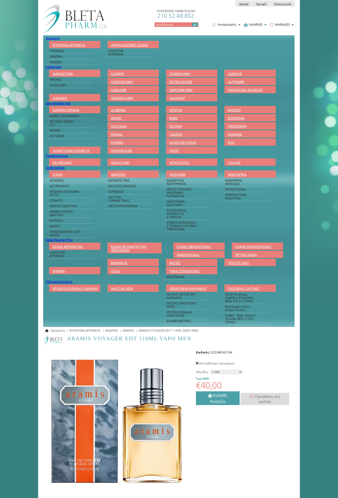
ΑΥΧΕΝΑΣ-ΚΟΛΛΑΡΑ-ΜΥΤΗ (65, 193)
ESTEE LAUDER (181, 82)
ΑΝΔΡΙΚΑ (56, 56)
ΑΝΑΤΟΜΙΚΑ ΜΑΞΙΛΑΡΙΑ (176, 203)
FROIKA (116, 134)
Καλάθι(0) (253, 25)
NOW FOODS (179, 162)
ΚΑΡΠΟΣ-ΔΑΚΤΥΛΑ (63, 206)
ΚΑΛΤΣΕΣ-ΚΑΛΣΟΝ (122, 186)
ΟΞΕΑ (115, 271)
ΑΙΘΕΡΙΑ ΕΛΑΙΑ (188, 254)
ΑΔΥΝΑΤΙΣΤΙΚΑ (118, 180)
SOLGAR (234, 162)
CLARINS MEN (180, 73)
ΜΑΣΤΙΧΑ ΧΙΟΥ (122, 288)
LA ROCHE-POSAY (183, 142)
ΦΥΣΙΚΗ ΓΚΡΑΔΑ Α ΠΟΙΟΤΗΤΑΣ (179, 314)
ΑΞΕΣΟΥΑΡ (58, 85)
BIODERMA (236, 118)
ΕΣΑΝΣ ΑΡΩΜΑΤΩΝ (68, 246)
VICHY (174, 150)
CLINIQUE (235, 73)
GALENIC (176, 134)
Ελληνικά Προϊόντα (59, 281)
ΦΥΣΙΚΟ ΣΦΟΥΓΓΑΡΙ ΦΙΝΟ (181, 305)
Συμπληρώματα (57, 155)
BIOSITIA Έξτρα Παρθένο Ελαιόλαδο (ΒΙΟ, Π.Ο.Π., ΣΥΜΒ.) (239, 298)
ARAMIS (128, 330)
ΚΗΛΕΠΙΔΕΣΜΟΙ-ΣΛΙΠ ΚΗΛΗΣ (65, 233)
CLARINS (117, 73)
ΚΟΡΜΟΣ (56, 220)
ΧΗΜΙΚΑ (59, 271)
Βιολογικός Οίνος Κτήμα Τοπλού (237, 308)
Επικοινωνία (282, 4)
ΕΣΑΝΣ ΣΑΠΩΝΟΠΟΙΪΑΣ (253, 246)
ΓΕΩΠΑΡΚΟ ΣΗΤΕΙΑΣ (243, 288)
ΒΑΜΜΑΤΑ (119, 263)
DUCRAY (176, 126)
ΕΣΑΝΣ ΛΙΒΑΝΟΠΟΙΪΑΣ (194, 246)
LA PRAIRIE (236, 82)
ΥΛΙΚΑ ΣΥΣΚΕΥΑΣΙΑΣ (184, 271)
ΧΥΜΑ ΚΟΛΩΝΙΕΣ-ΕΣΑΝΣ (129, 45)
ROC (231, 142)
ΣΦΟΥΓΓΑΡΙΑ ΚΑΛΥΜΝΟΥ (188, 288)
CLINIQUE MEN (122, 82)
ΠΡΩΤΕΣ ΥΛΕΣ (238, 263)
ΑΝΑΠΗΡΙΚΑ (237, 174)
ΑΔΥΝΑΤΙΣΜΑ (63, 73)
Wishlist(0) (280, 25)
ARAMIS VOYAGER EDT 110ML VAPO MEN (168, 330)
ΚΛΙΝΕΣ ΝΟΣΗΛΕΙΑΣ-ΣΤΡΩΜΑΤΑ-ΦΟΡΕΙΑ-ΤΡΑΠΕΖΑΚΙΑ (182, 226)
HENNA (55, 130)
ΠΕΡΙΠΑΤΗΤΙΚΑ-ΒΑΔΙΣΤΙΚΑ (236, 196)
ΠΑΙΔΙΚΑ (55, 62)
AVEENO (234, 110)
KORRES (117, 142)
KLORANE (235, 134)
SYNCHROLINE (121, 150)
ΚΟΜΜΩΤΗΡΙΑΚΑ (66, 110)
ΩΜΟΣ (55, 226)
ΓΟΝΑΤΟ (56, 200)
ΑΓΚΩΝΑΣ (57, 180)
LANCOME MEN (181, 90)
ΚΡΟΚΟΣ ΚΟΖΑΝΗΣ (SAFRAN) (75, 288)
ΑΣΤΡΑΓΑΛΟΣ (59, 186)
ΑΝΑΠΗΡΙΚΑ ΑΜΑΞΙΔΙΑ (233, 182)
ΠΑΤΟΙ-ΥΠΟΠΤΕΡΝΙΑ (122, 206)
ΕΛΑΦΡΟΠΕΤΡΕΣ (179, 321)
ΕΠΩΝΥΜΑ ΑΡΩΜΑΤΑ (69, 45)
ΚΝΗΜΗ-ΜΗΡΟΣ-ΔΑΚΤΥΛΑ (62, 213)
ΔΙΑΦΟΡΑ (118, 174)
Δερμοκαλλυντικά (58, 103)
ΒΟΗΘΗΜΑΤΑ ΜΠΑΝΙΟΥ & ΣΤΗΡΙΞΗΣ (176, 214)
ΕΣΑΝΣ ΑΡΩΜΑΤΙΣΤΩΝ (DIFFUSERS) (128, 248)
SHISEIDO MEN (122, 98)
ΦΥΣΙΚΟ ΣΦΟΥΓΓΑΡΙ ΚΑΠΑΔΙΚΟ (181, 296)
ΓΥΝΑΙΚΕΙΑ (57, 51)
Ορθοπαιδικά (55, 167)
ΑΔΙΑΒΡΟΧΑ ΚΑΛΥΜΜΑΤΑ (176, 182)
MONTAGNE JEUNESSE (245, 90)
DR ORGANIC (62, 162)
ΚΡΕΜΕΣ (56, 79)
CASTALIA (118, 126)
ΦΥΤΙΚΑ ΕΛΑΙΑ (246, 254)
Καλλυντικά (54, 67)
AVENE (116, 118)
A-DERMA (118, 110)
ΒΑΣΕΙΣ (175, 263)
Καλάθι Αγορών (217, 398)
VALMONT (177, 98)
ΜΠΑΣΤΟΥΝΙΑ (235, 189)
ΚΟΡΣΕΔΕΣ (116, 191)
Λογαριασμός (224, 25)
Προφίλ (261, 4)
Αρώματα (52, 38)
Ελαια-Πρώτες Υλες (59, 240)
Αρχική (244, 4)
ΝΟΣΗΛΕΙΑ (178, 174)
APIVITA (176, 110)
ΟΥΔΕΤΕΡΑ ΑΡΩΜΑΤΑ (116, 52)
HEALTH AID (120, 162)
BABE (174, 118)
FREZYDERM (237, 126)
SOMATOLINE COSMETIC (71, 150)
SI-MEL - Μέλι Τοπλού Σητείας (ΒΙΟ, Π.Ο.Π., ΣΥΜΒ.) (240, 319)
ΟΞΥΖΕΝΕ (57, 136)
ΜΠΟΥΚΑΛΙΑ (176, 277)
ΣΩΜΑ (57, 174)
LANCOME (118, 90)
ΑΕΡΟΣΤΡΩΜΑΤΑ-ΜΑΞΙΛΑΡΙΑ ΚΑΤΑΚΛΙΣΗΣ (180, 193)
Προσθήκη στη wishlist (265, 399)
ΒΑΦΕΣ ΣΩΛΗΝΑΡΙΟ (64, 116)
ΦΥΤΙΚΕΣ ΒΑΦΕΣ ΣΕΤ (62, 123)
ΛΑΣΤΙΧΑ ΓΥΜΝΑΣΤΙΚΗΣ (118, 199)
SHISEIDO (60, 98)
